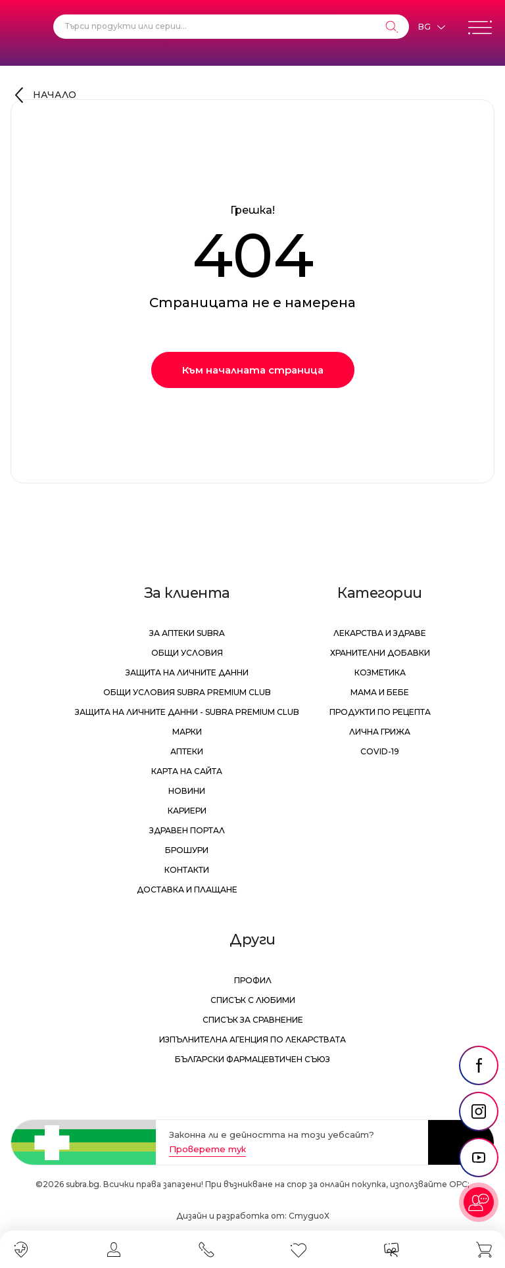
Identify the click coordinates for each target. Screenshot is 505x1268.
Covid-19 (379, 751)
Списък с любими (252, 1000)
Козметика (380, 672)
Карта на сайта (186, 771)
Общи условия (187, 653)
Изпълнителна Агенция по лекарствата (252, 1039)
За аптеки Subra (187, 633)
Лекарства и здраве (379, 633)
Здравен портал (187, 830)
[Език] (431, 27)
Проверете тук (207, 1149)
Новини (186, 791)
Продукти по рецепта (380, 712)
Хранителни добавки (380, 653)
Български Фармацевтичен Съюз (252, 1059)
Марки (187, 732)
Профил (253, 980)
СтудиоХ (309, 1216)
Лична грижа (379, 732)
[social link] (478, 1065)
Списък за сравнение (253, 1020)
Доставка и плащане (187, 889)
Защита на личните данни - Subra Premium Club (187, 712)
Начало (54, 94)
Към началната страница (253, 370)
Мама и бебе (379, 692)
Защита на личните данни (187, 672)
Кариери (187, 811)
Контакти (186, 870)
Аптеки (186, 751)
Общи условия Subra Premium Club (187, 692)
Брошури (186, 850)
